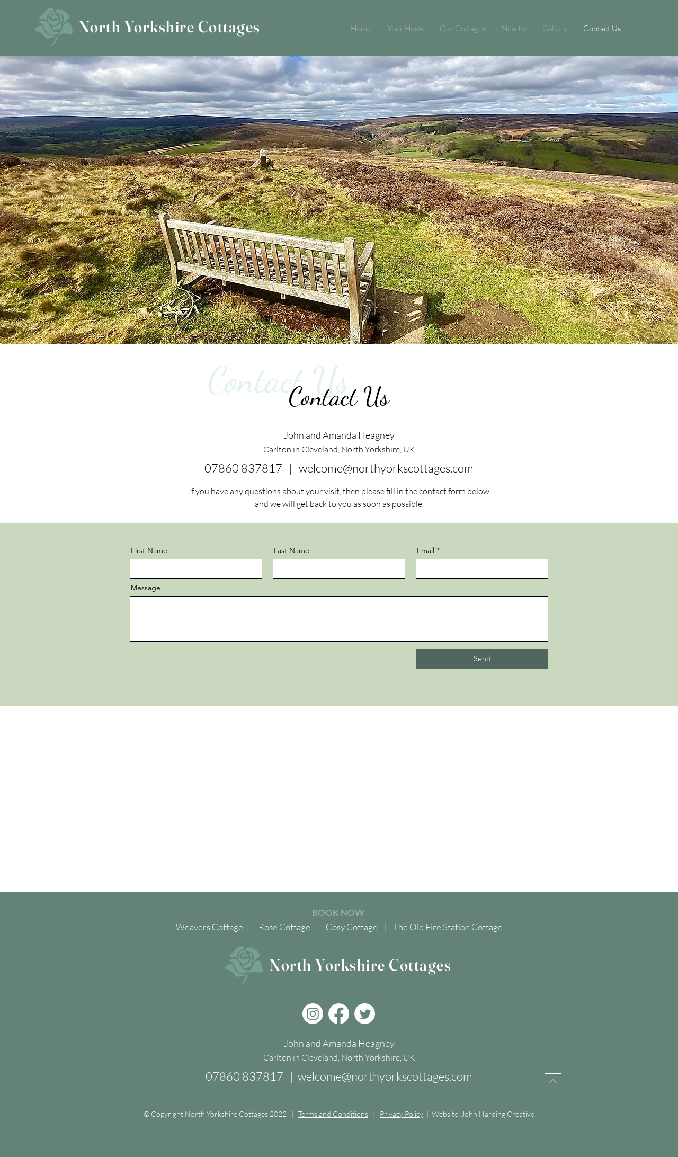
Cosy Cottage (352, 926)
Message (145, 587)
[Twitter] (364, 1013)
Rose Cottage (284, 926)
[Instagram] (312, 1013)
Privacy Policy (401, 1113)
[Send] (482, 659)
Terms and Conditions (333, 1113)
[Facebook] (338, 1013)
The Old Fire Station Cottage (448, 926)
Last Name (291, 550)
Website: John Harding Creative (483, 1113)
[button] (463, 28)
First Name (149, 550)
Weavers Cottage (209, 926)
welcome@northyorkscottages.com (386, 468)
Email (425, 550)
